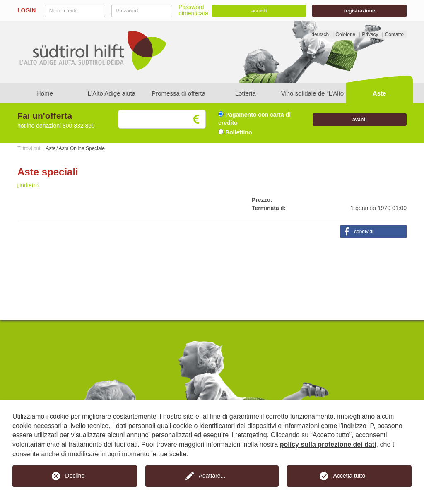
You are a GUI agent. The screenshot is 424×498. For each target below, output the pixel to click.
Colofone (345, 34)
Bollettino (235, 132)
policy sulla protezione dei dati (328, 444)
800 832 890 (79, 125)
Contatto (394, 34)
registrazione (359, 11)
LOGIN (26, 10)
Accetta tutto (349, 475)
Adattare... (212, 475)
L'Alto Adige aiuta (111, 93)
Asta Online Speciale (82, 148)
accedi (259, 11)
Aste (379, 93)
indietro (28, 185)
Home (44, 93)
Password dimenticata (193, 10)
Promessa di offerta (178, 93)
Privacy (370, 34)
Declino (74, 475)
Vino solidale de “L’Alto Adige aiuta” (312, 96)
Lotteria (245, 93)
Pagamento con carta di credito (254, 118)
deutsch (320, 34)
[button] (373, 231)
